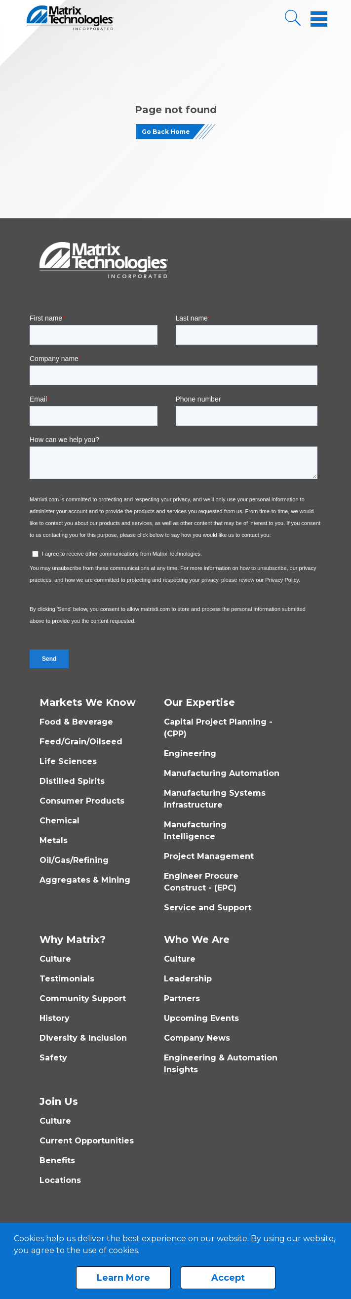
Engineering (190, 753)
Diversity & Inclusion (83, 1038)
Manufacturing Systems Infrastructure (215, 799)
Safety (53, 1057)
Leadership (188, 978)
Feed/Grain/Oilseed (80, 741)
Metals (53, 840)
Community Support (82, 998)
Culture (55, 959)
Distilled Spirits (72, 781)
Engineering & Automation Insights (220, 1063)
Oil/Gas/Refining (74, 860)
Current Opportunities (86, 1140)
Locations (60, 1180)
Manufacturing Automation (221, 773)
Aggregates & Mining (84, 880)
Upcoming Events (201, 1018)
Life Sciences (68, 761)
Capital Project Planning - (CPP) (218, 727)
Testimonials (66, 978)
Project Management (209, 856)
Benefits (57, 1160)
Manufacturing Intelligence (195, 830)
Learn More (123, 1277)
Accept (228, 1277)
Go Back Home (166, 131)
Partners (182, 998)
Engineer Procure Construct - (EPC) (201, 882)
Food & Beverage (76, 722)
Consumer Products (81, 801)
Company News (197, 1038)
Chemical (59, 820)
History (54, 1018)
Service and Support (207, 907)
